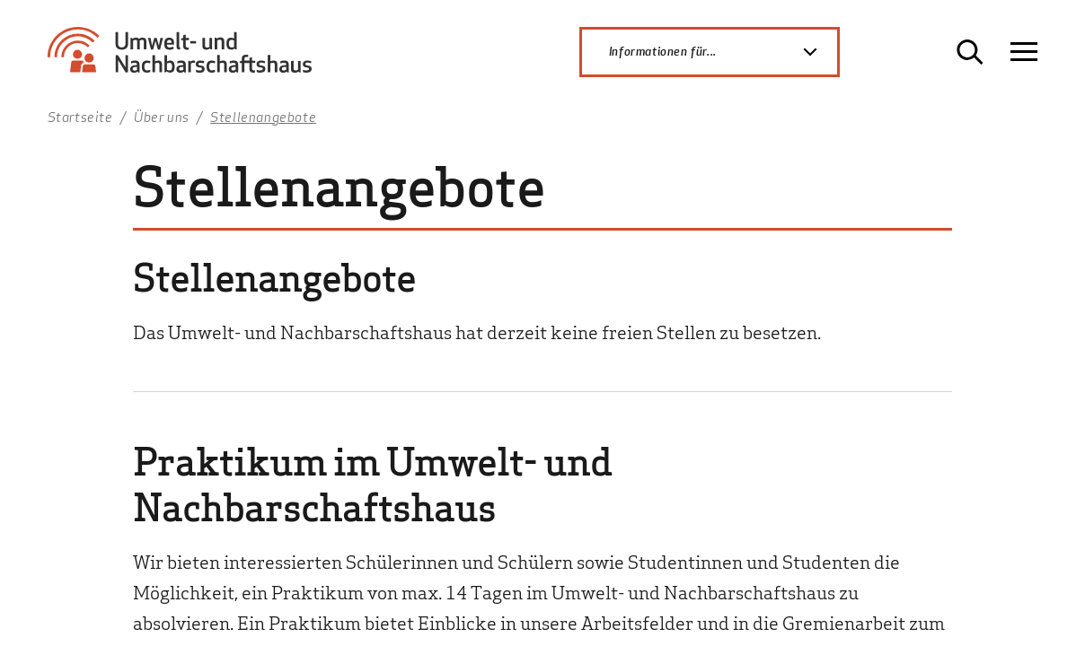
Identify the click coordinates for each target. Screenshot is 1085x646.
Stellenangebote (263, 117)
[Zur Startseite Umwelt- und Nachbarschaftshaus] (187, 58)
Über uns (162, 117)
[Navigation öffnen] (1024, 52)
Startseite (80, 117)
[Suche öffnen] (970, 52)
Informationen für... (723, 52)
